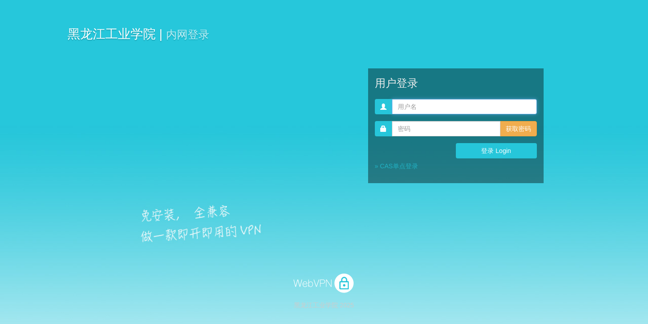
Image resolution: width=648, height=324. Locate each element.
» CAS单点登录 (396, 166)
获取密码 (518, 128)
